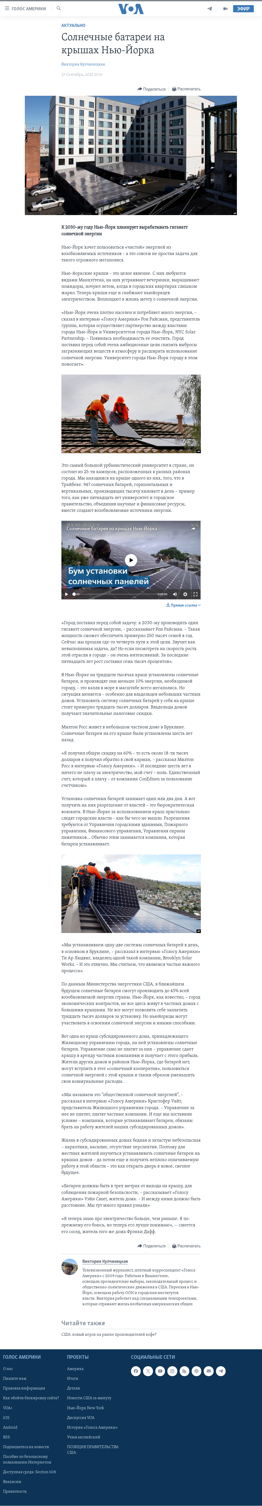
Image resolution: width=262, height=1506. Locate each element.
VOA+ (8, 1408)
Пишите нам (14, 1379)
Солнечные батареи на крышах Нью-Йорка (112, 529)
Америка (75, 1369)
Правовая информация (24, 1388)
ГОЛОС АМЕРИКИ (87, 536)
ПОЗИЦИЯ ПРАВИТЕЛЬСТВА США (92, 1450)
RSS (6, 1437)
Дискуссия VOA (80, 1418)
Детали (73, 1388)
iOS (6, 1418)
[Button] (151, 89)
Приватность (15, 1492)
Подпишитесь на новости (26, 1447)
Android (10, 1427)
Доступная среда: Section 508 (29, 1472)
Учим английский (83, 1437)
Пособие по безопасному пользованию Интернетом (27, 1460)
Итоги (72, 1379)
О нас (8, 1369)
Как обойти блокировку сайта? (31, 1398)
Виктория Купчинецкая (83, 64)
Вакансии (12, 1482)
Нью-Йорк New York (85, 1408)
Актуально (73, 25)
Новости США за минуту (89, 1398)
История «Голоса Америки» (92, 1427)
